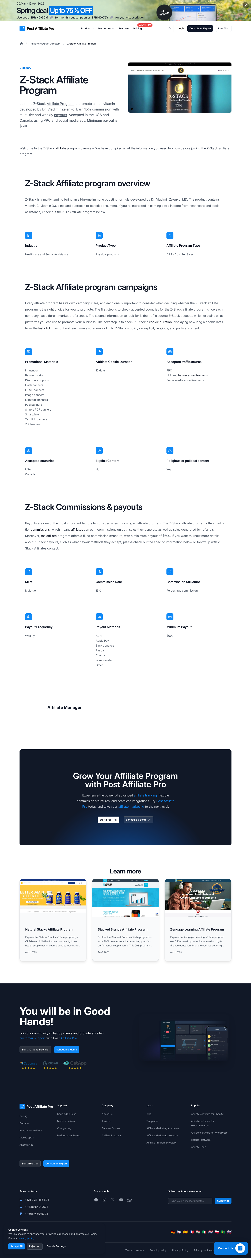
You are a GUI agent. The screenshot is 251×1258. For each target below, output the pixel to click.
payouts (60, 115)
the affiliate (49, 536)
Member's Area (66, 1121)
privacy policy (26, 1238)
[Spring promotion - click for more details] (125, 10)
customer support (32, 1038)
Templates (152, 1121)
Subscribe (223, 1200)
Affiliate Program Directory (45, 43)
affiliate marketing (131, 806)
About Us (107, 1113)
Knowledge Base (66, 1113)
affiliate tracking (145, 795)
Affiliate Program (60, 104)
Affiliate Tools (198, 1146)
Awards (106, 1121)
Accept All (16, 1246)
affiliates (77, 529)
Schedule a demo (138, 819)
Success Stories (111, 1128)
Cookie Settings (56, 1246)
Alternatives (26, 1144)
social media (69, 120)
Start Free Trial (108, 819)
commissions (40, 529)
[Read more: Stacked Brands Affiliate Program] (125, 920)
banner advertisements (193, 375)
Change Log (64, 1128)
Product (87, 28)
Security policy (158, 1250)
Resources (106, 28)
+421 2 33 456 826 (36, 1199)
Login (181, 28)
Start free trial (30, 1163)
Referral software (201, 1139)
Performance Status (68, 1135)
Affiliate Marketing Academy (162, 1128)
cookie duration (160, 322)
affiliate (60, 148)
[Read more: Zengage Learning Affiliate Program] (198, 920)
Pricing (23, 1116)
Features (24, 1123)
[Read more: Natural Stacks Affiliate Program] (53, 920)
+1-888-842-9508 (36, 1206)
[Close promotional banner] (246, 5)
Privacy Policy (180, 1250)
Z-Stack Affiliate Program (81, 43)
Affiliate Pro (68, 1038)
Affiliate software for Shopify (207, 1113)
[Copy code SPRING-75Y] (112, 17)
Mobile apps (27, 1137)
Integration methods (31, 1130)
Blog (148, 1113)
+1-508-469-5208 (36, 1213)
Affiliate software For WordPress (209, 1132)
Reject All (34, 1246)
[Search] (172, 28)
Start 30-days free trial (35, 1049)
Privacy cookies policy (206, 1250)
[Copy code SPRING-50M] (51, 17)
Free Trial (223, 28)
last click (44, 328)
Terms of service (134, 1250)
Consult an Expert (200, 28)
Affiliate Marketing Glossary (162, 1135)
